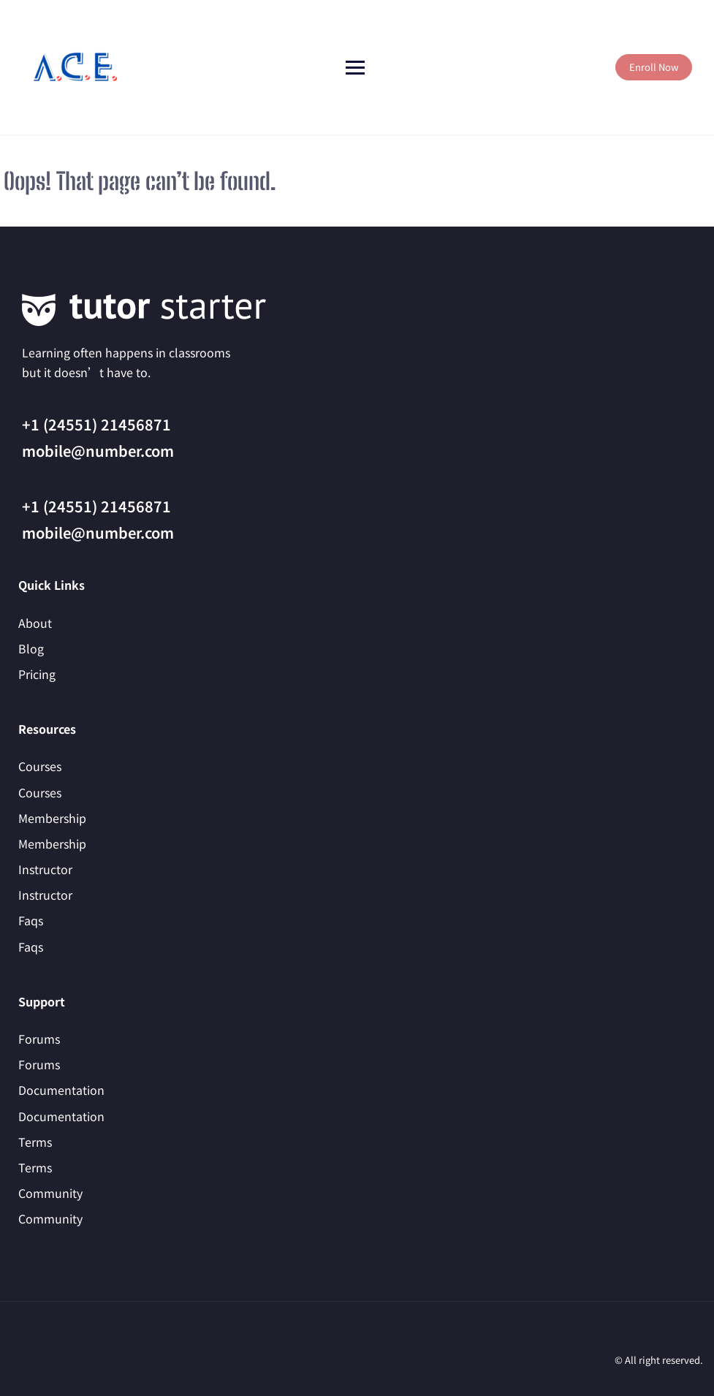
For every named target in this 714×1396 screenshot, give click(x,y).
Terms (35, 1141)
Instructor (45, 869)
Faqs (30, 920)
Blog (31, 648)
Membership (52, 818)
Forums (39, 1038)
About (35, 622)
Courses (39, 766)
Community (50, 1193)
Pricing (37, 674)
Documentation (61, 1090)
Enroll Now (653, 67)
